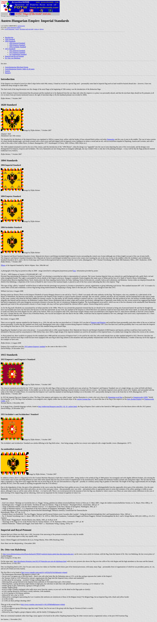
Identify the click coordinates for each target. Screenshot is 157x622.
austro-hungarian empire (13, 27)
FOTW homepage (9, 29)
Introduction (9, 37)
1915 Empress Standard (17, 52)
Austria (7, 71)
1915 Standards (10, 49)
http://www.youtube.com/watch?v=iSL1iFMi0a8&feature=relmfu (43, 604)
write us (36, 29)
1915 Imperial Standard (17, 50)
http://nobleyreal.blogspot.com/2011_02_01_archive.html (57, 406)
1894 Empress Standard (17, 45)
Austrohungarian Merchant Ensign (16, 67)
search (17, 29)
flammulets (111, 139)
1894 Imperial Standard (17, 43)
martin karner (21, 26)
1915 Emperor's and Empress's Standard (18, 359)
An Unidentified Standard (17, 54)
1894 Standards (10, 41)
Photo (3, 265)
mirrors (42, 29)
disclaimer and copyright (26, 29)
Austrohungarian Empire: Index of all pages (19, 69)
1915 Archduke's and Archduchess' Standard (19, 414)
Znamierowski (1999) (140, 397)
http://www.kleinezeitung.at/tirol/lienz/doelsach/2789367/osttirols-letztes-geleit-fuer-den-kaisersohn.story (38, 554)
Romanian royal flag (115, 397)
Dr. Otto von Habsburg (12, 58)
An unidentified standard (11, 449)
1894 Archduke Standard (17, 47)
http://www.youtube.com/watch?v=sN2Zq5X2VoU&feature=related (44, 572)
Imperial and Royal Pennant (14, 56)
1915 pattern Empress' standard (34, 346)
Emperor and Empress (98, 322)
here (74, 271)
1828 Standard (10, 39)
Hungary (8, 73)
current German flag (84, 399)
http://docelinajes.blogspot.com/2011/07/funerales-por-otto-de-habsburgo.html (40, 561)
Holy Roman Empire (134, 399)
